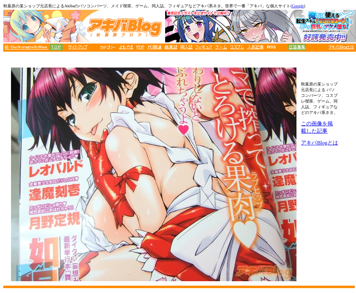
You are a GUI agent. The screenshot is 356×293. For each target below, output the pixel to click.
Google (298, 6)
